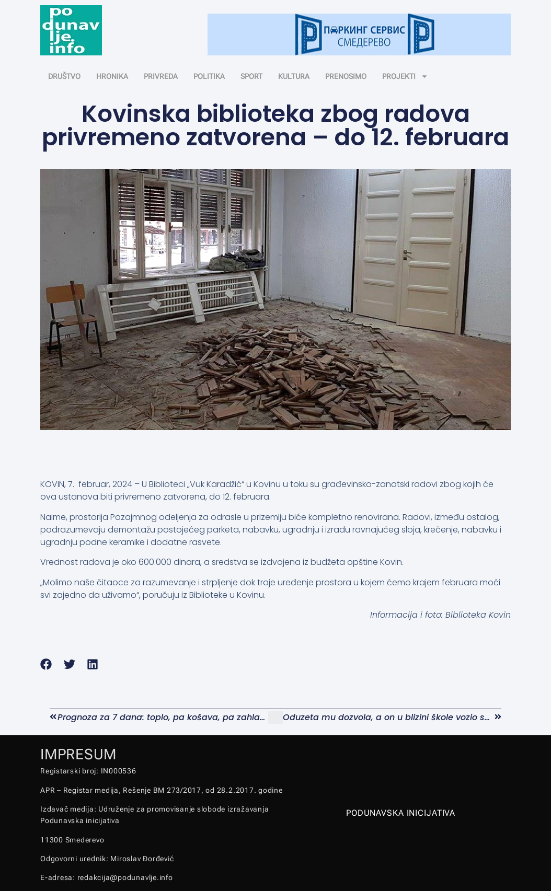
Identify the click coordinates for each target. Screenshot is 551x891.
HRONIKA (112, 76)
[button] (46, 664)
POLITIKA (209, 76)
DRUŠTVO (64, 76)
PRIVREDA (161, 76)
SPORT (251, 76)
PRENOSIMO (345, 76)
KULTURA (293, 76)
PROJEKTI (405, 76)
